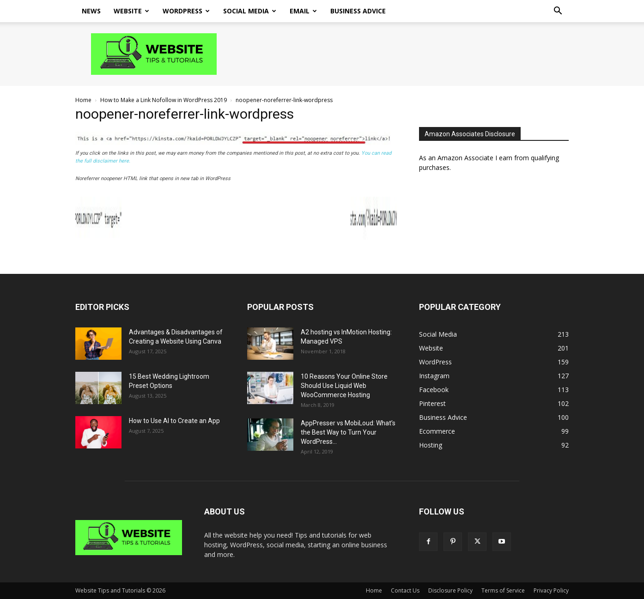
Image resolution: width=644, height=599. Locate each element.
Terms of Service (503, 590)
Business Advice (358, 10)
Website (131, 10)
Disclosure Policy (450, 590)
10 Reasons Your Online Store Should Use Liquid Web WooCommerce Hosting (344, 386)
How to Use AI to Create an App (174, 420)
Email (303, 10)
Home (83, 100)
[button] (558, 11)
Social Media (249, 10)
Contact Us (405, 590)
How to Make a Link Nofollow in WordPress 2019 (163, 100)
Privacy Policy (551, 590)
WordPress (186, 10)
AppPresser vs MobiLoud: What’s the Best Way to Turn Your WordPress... (348, 432)
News (91, 10)
